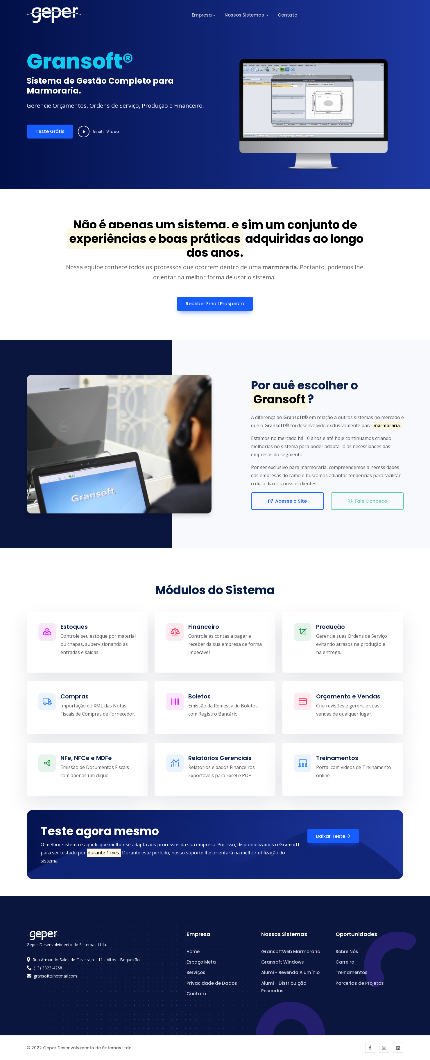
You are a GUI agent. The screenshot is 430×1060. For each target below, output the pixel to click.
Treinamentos (352, 972)
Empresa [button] (202, 15)
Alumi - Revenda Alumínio (290, 972)
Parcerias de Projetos (360, 983)
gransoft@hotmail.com (55, 976)
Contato (287, 15)
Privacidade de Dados (212, 983)
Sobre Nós (347, 951)
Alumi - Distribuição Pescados (283, 987)
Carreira (345, 962)
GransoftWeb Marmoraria (290, 951)
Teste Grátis (49, 131)
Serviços (196, 972)
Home (193, 951)
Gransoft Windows (282, 962)
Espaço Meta (201, 962)
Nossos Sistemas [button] (245, 15)
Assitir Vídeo (98, 131)
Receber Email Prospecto (215, 303)
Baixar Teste (333, 836)
